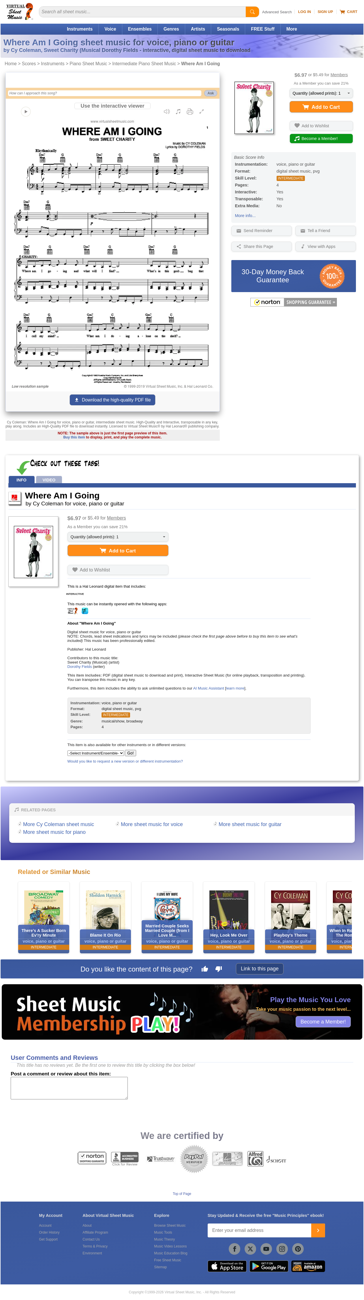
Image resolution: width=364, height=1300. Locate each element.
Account (45, 1226)
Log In (304, 12)
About (86, 1226)
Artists (198, 29)
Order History (49, 1232)
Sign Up (325, 12)
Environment (92, 1253)
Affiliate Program (95, 1232)
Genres (171, 29)
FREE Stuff (262, 29)
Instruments (80, 29)
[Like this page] (205, 969)
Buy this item (74, 437)
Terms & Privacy (95, 1246)
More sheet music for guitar (250, 824)
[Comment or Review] (69, 1088)
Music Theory (164, 1239)
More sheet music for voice (152, 824)
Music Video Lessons (170, 1246)
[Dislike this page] (218, 969)
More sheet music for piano (54, 832)
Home (11, 63)
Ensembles (140, 29)
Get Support (48, 1239)
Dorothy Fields (79, 666)
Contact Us (91, 1239)
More (291, 29)
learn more (235, 688)
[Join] (318, 1230)
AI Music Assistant (208, 688)
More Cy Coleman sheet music (58, 824)
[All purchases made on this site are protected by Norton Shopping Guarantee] (293, 305)
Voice (110, 29)
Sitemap (160, 1267)
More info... (245, 215)
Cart (348, 12)
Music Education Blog (170, 1253)
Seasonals (228, 29)
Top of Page (182, 1194)
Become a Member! (323, 1021)
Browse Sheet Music (169, 1226)
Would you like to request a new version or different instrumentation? (125, 761)
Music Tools (163, 1232)
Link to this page (260, 969)
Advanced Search (277, 12)
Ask (210, 93)
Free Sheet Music (167, 1260)
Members (339, 74)
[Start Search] (252, 12)
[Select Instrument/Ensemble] (95, 753)
